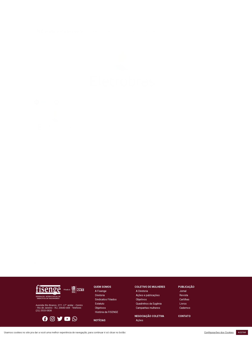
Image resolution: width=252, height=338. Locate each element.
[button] (36, 102)
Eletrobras (48, 263)
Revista (183, 295)
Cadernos (184, 307)
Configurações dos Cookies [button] (219, 332)
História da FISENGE (106, 312)
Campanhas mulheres (147, 307)
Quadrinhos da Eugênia (148, 303)
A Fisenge (100, 291)
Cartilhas (184, 299)
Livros (183, 303)
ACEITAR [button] (242, 332)
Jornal (182, 291)
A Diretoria (141, 291)
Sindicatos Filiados (105, 299)
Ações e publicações (147, 295)
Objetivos (100, 307)
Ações (139, 320)
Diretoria (99, 295)
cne (39, 263)
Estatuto (99, 303)
